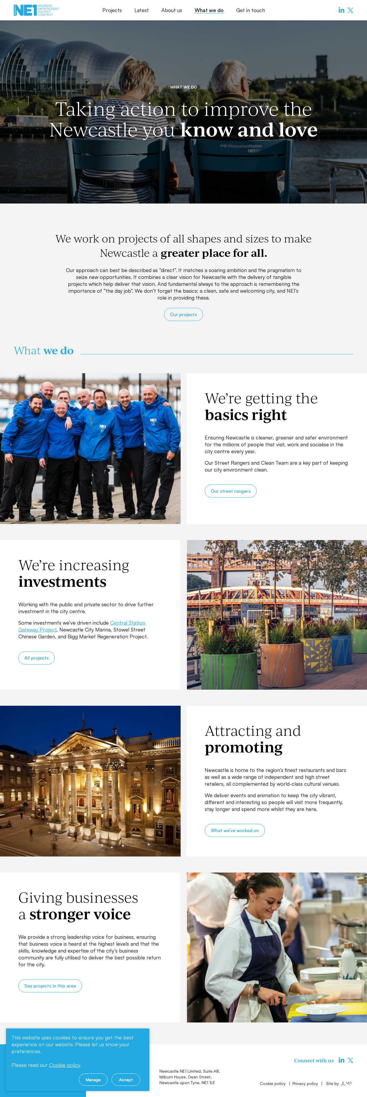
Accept (126, 1079)
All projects (36, 658)
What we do (209, 10)
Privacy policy (305, 1083)
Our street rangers (231, 491)
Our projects (183, 314)
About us (171, 10)
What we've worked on (235, 830)
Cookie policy (273, 1083)
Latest (141, 10)
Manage (93, 1079)
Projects (112, 10)
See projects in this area (50, 986)
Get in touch (250, 10)
